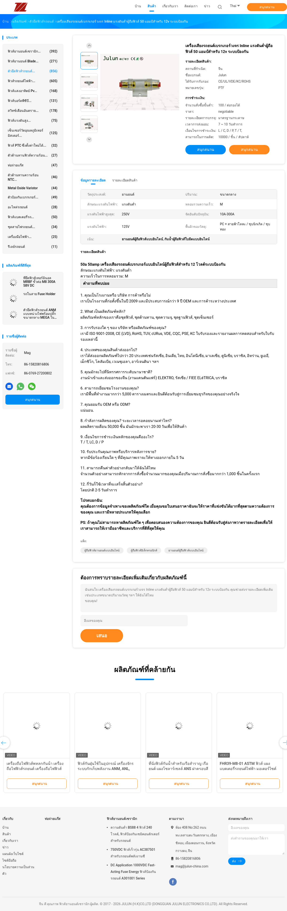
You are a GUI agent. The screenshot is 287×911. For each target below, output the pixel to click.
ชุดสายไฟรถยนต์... (32, 227)
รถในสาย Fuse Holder (39, 294)
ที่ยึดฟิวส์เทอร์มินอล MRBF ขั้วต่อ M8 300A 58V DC (39, 281)
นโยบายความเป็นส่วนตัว (18, 870)
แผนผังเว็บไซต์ (13, 854)
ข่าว (5, 847)
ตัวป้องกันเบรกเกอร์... (32, 197)
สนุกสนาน (267, 7)
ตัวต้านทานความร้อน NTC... (32, 177)
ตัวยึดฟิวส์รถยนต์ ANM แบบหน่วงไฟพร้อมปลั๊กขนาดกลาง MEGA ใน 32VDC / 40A (39, 313)
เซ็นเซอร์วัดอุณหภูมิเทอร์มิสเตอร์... (32, 132)
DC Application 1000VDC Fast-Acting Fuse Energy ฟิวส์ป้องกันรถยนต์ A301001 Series (133, 871)
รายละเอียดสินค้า (124, 180)
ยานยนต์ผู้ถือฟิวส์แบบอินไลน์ (185, 550)
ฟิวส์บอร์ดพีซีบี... (32, 100)
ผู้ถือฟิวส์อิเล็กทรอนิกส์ (144, 550)
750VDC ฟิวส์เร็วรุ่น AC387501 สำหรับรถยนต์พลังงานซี (133, 853)
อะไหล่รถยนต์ (32, 207)
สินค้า (6, 834)
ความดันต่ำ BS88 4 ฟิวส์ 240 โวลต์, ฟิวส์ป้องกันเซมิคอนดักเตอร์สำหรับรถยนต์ (135, 834)
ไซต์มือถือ (9, 860)
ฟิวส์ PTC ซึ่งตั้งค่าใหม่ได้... (32, 145)
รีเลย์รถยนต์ (32, 246)
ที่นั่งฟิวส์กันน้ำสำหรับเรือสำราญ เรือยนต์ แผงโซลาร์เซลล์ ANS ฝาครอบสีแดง (178, 768)
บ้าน (5, 827)
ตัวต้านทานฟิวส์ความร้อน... (32, 155)
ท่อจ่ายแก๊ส (32, 165)
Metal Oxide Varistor (32, 188)
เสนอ (101, 635)
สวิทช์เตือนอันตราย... (32, 110)
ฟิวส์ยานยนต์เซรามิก (122, 819)
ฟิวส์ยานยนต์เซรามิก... (32, 51)
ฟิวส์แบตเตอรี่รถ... (32, 217)
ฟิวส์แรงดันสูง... (32, 120)
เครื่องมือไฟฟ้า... (32, 236)
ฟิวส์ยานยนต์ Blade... (32, 61)
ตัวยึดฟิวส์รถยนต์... (32, 71)
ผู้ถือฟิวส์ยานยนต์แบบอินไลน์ (102, 550)
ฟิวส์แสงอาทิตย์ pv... (32, 90)
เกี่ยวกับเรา (10, 841)
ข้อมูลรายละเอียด (93, 180)
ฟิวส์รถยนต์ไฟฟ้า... (32, 81)
